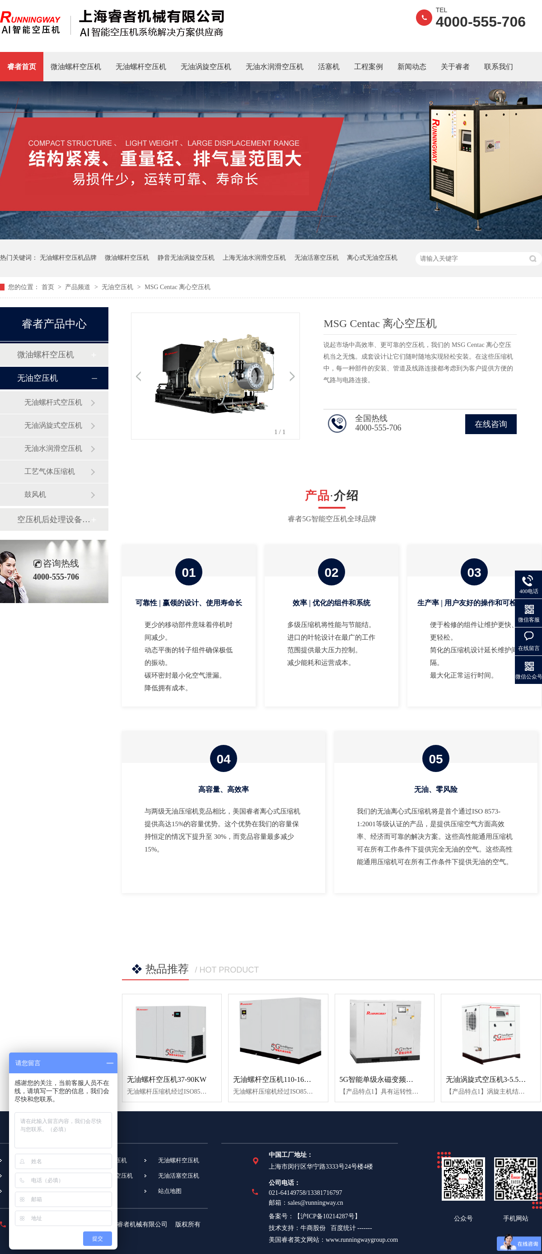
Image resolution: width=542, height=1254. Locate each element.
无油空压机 (118, 287)
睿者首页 (21, 66)
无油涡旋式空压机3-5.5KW (488, 1079)
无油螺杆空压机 (141, 66)
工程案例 (368, 66)
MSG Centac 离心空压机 (177, 287)
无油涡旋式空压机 (53, 425)
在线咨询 (491, 424)
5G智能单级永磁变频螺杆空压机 (391, 1079)
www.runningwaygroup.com (362, 1239)
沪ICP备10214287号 (327, 1216)
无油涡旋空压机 (206, 66)
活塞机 (329, 66)
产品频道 (78, 287)
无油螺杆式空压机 (53, 402)
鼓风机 (35, 494)
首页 (49, 287)
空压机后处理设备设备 (53, 519)
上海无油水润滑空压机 (254, 257)
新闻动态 (411, 66)
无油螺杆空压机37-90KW (166, 1079)
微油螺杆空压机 (76, 66)
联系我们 (498, 66)
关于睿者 (455, 66)
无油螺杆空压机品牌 (68, 257)
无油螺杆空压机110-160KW (276, 1079)
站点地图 (170, 1191)
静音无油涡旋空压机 (186, 257)
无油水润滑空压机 (275, 66)
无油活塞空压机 (316, 257)
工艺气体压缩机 (49, 471)
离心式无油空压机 (372, 257)
